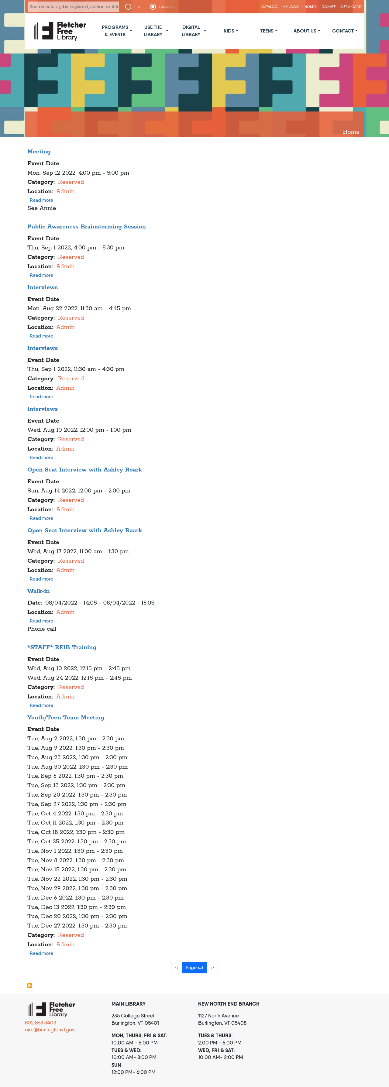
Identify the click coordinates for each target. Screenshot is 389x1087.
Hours (311, 6)
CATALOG (167, 7)
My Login (291, 6)
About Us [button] (305, 31)
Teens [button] (267, 31)
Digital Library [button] (191, 30)
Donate (329, 6)
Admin (65, 191)
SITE (137, 7)
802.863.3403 (40, 1023)
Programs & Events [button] (115, 30)
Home (351, 132)
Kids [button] (229, 31)
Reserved (71, 182)
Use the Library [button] (153, 30)
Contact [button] (343, 31)
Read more (41, 200)
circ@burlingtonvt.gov (49, 1030)
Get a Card (351, 6)
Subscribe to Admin (29, 985)
